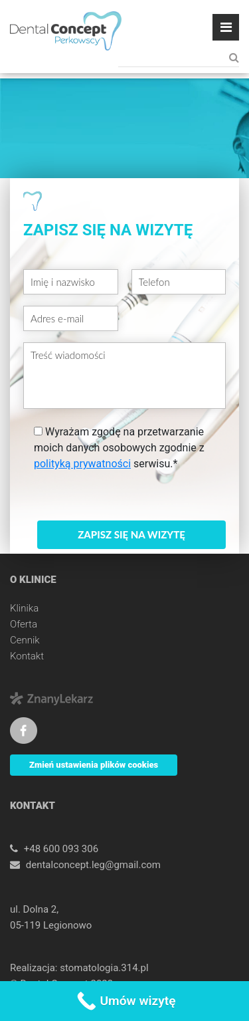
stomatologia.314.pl (104, 968)
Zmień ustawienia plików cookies (93, 765)
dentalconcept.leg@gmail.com (93, 865)
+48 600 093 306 (61, 849)
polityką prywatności (82, 463)
